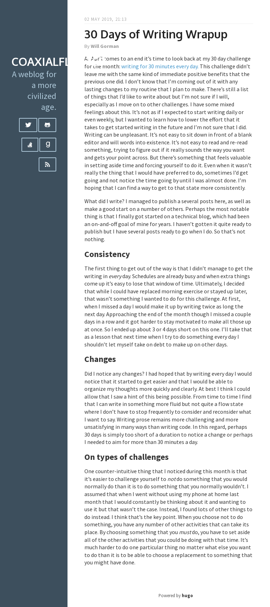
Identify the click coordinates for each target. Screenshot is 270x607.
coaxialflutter (58, 61)
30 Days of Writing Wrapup (155, 34)
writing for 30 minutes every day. (160, 66)
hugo (187, 595)
